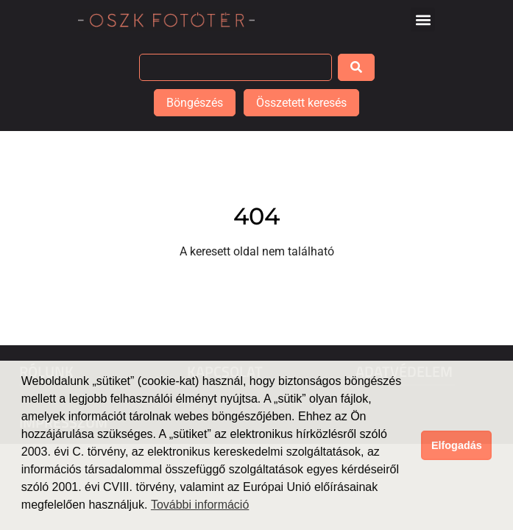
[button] (423, 19)
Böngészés (194, 103)
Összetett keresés (301, 103)
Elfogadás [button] (456, 445)
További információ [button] (200, 504)
